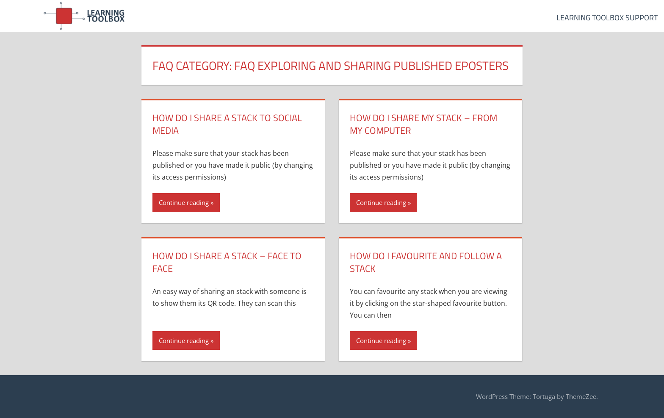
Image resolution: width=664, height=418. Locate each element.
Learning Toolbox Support (607, 17)
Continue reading (184, 202)
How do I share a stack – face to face (227, 262)
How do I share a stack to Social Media (227, 124)
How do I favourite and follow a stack (426, 262)
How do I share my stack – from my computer (423, 124)
